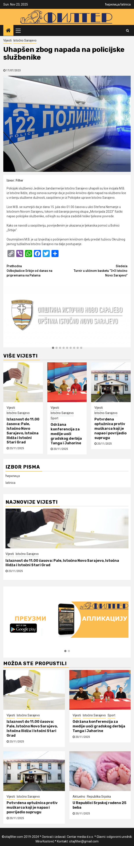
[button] (53, 348)
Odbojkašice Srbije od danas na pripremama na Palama (37, 270)
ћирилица (112, 4)
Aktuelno (79, 796)
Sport (54, 418)
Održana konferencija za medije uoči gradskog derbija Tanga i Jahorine (66, 433)
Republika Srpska (99, 796)
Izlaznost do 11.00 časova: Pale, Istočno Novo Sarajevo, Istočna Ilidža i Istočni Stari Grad (23, 430)
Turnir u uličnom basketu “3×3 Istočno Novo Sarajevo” (97, 270)
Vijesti (7, 40)
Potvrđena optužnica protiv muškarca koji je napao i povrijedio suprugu (110, 428)
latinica (126, 4)
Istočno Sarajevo (25, 40)
